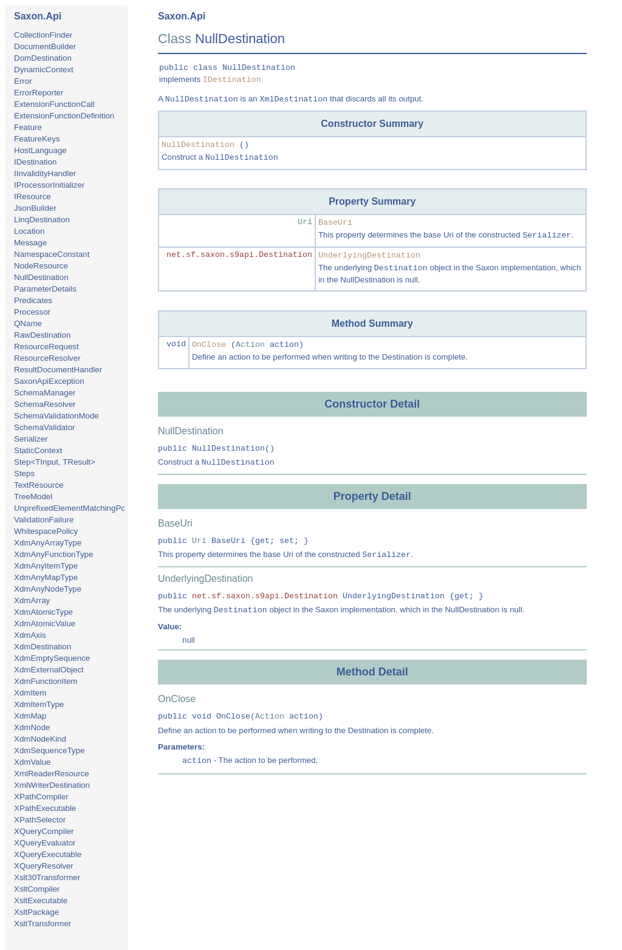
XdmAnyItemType (46, 565)
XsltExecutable (40, 900)
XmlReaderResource (51, 773)
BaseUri (335, 222)
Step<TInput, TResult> (54, 461)
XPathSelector (40, 819)
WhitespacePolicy (46, 531)
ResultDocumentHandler (58, 369)
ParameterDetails (45, 288)
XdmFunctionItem (45, 681)
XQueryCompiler (44, 831)
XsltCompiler (37, 889)
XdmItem (30, 692)
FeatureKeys (37, 138)
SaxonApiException (49, 381)
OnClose (209, 344)
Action (250, 344)
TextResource (39, 485)
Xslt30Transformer (47, 877)
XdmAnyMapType (46, 577)
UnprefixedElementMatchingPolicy (75, 508)
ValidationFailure (43, 519)
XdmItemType (39, 704)
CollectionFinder (43, 34)
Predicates (33, 300)
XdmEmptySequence (52, 658)
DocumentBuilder (45, 46)
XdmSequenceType (49, 750)
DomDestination (43, 58)
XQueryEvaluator (45, 842)
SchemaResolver (44, 404)
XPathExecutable (45, 808)
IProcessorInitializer (49, 185)
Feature (28, 127)
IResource (32, 196)
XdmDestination (42, 646)
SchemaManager (45, 392)
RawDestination (42, 335)
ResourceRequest (46, 346)
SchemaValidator (44, 427)
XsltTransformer (42, 923)
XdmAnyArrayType (47, 542)
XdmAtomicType (43, 612)
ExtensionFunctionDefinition (64, 115)
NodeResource (41, 265)
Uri (305, 222)
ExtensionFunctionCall (54, 104)
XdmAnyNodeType (47, 588)
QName (28, 323)
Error (23, 81)
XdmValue (32, 762)
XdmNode (32, 727)
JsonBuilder (35, 208)
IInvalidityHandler (45, 173)
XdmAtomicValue (44, 623)
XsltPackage (36, 912)
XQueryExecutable (47, 854)
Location (29, 231)
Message (30, 242)
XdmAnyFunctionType (53, 554)
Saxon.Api (37, 16)
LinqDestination (42, 219)
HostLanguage (40, 150)
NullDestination (41, 277)
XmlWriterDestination (52, 785)
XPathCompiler (41, 796)
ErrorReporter (38, 92)
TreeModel (33, 496)
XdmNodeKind (40, 738)
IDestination (35, 161)
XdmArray (32, 600)
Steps (24, 473)
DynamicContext (43, 69)
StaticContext (38, 450)
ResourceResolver (47, 358)
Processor (32, 311)
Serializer (31, 438)
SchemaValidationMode (56, 415)
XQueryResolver (43, 865)
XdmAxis (30, 635)
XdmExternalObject (49, 669)
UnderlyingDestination (369, 255)
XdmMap (30, 715)
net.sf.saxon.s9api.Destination (239, 254)
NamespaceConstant (51, 254)
